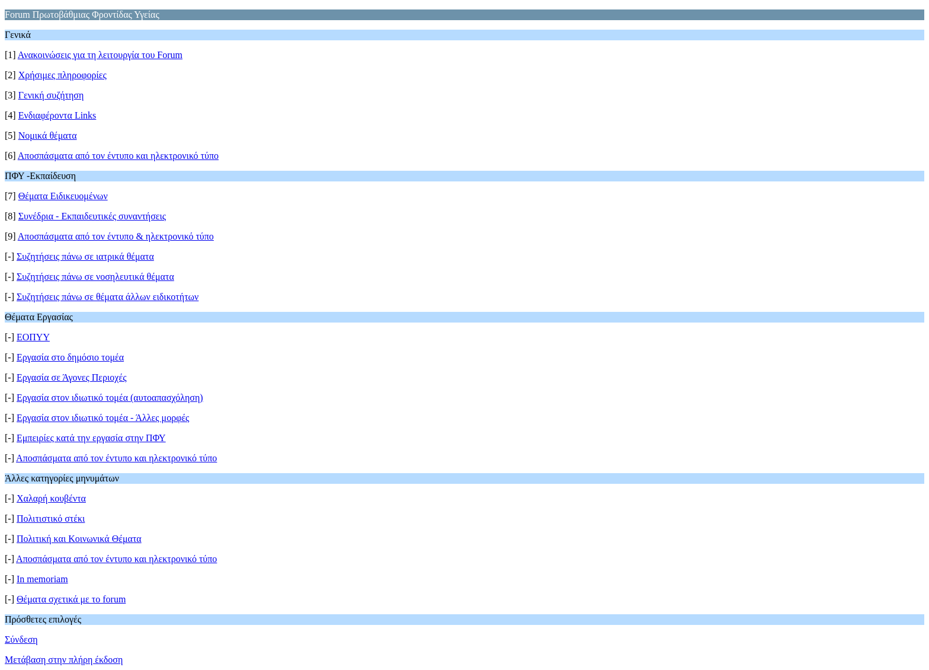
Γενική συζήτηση (51, 95)
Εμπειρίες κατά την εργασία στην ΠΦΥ (91, 438)
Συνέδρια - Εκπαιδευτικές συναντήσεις (92, 216)
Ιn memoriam (42, 579)
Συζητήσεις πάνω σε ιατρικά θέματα (85, 256)
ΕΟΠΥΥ (33, 337)
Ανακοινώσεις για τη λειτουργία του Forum (100, 55)
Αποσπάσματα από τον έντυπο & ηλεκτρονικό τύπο (116, 236)
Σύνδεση (21, 639)
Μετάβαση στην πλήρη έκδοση (64, 660)
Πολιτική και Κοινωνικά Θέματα (79, 539)
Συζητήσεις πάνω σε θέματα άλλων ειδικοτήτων (107, 297)
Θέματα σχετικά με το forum (71, 599)
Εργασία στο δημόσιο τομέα (70, 357)
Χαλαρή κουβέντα (51, 498)
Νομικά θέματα (47, 135)
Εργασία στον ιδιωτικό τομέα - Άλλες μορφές (103, 418)
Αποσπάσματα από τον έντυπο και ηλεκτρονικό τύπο (118, 156)
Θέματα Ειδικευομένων (63, 196)
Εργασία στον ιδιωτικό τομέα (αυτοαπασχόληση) (110, 398)
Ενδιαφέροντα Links (57, 115)
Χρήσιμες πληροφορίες (62, 75)
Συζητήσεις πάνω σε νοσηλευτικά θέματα (95, 277)
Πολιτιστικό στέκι (51, 518)
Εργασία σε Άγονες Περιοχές (72, 377)
